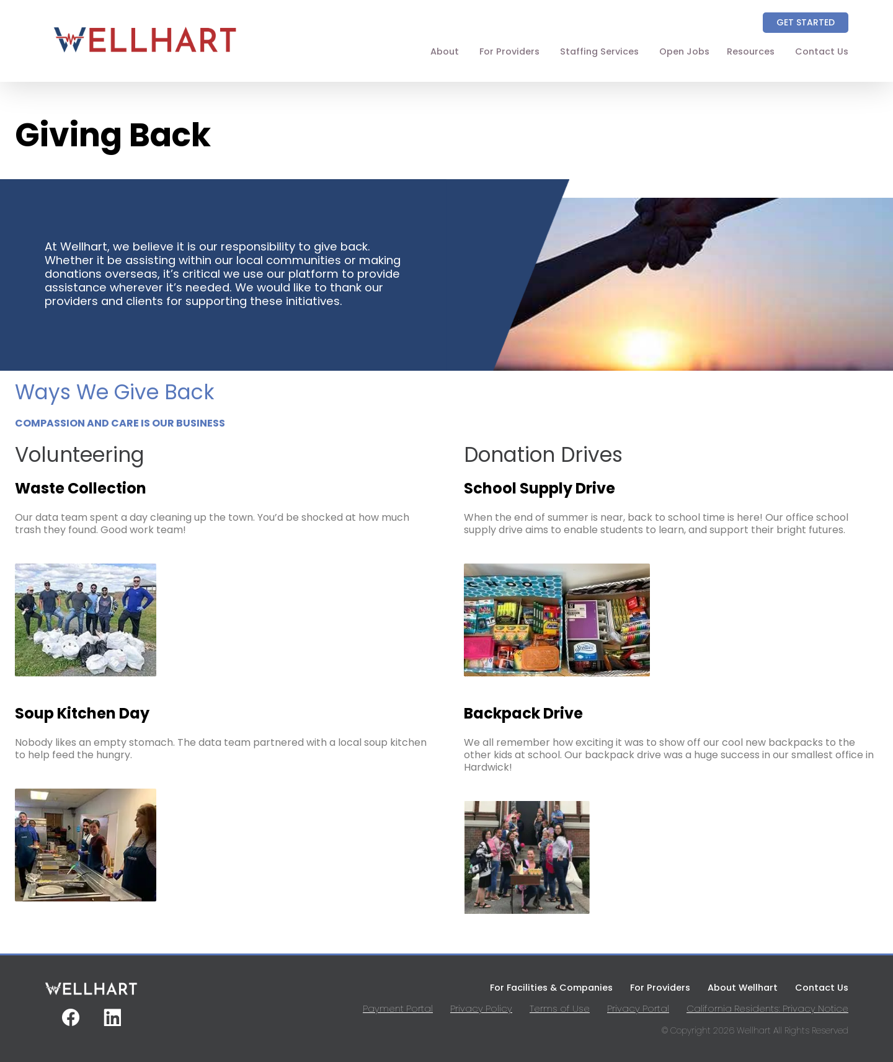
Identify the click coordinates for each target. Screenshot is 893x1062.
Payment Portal (398, 1008)
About (444, 51)
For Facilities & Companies (551, 987)
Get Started (805, 22)
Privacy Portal (638, 1008)
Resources (751, 51)
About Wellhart (743, 987)
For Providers (509, 51)
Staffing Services (599, 51)
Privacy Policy (481, 1008)
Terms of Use (560, 1008)
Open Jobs (684, 51)
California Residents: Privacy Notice (767, 1008)
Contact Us (821, 51)
